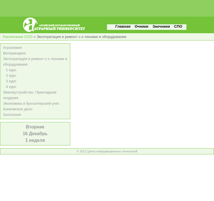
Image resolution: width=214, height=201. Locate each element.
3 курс (11, 81)
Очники (141, 26)
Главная (122, 26)
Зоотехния (12, 115)
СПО (178, 26)
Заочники (161, 26)
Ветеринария (14, 53)
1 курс (11, 70)
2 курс (11, 75)
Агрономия (12, 48)
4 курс (11, 87)
